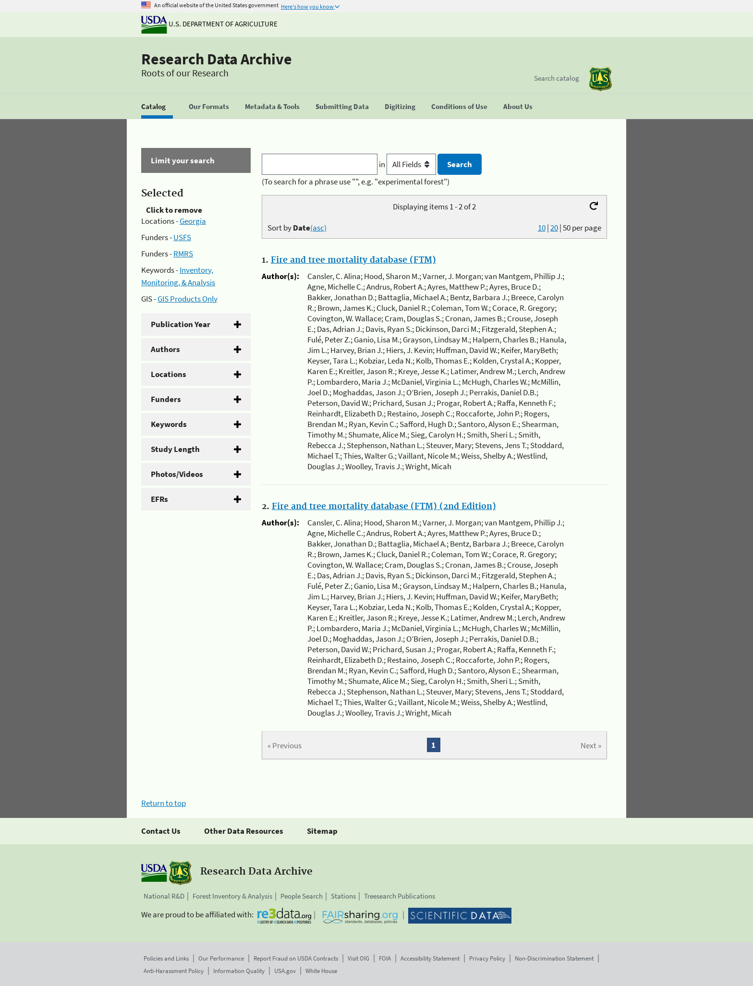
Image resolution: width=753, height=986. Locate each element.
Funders (166, 399)
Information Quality (239, 971)
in (408, 164)
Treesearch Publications (399, 896)
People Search (301, 896)
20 (554, 227)
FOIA (385, 958)
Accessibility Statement (430, 958)
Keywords (169, 424)
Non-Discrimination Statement (554, 958)
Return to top (163, 803)
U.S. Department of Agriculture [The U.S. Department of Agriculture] (209, 23)
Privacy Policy (487, 958)
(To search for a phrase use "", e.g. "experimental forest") (355, 181)
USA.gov (285, 971)
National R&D (164, 896)
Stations (343, 896)
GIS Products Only (188, 298)
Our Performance (221, 958)
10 (542, 227)
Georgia (193, 221)
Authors (165, 349)
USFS (182, 237)
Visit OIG (358, 958)
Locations (168, 374)
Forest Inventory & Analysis (232, 896)
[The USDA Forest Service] (600, 79)
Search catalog (556, 78)
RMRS (183, 253)
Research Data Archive (216, 59)
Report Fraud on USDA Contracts (296, 958)
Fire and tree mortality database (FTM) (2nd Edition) (384, 506)
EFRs (159, 499)
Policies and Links (166, 958)
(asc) (318, 227)
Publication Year (180, 324)
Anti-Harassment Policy (174, 971)
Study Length (175, 449)
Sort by (297, 227)
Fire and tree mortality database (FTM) (353, 260)
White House (321, 971)
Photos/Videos (177, 474)
